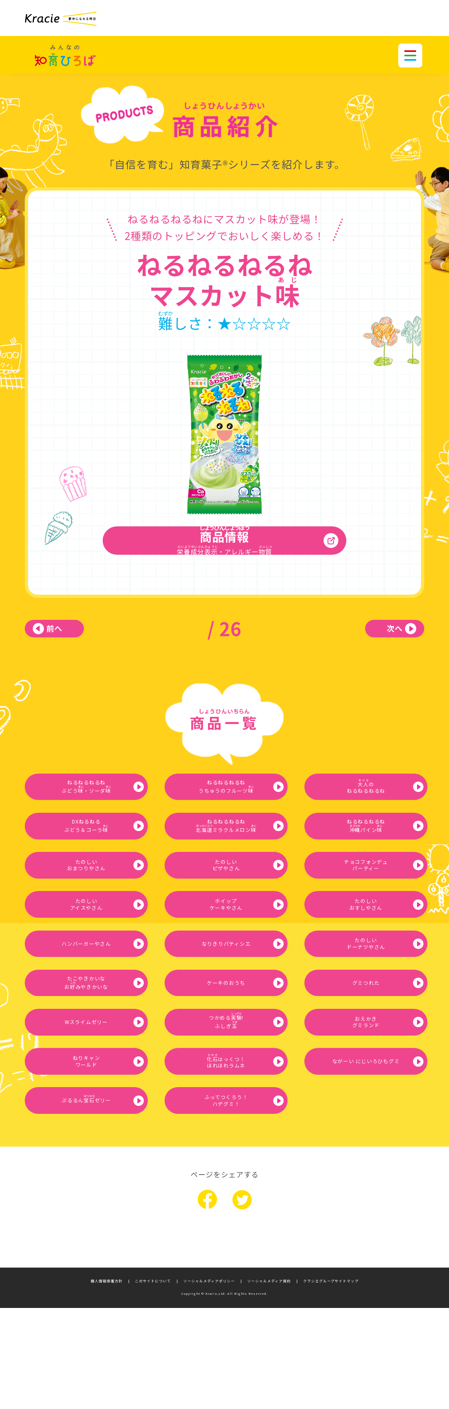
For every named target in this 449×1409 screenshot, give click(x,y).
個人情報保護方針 (107, 1382)
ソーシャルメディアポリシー (209, 1382)
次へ (384, 638)
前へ (64, 638)
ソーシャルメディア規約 (269, 1382)
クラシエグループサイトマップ (331, 1382)
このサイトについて (153, 1382)
